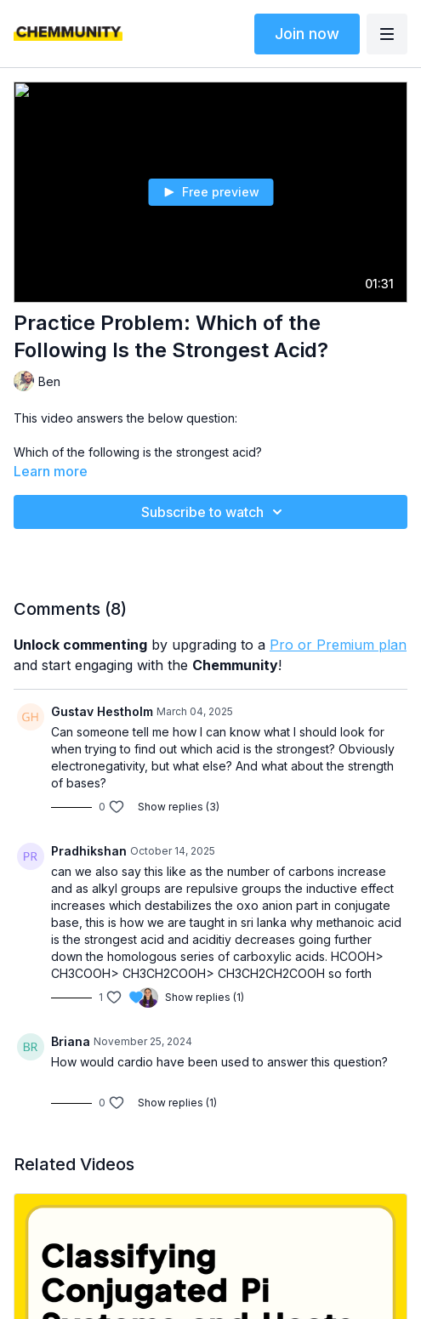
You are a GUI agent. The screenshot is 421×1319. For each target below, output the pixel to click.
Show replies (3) (178, 806)
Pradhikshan (89, 851)
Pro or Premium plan (338, 644)
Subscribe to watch (214, 512)
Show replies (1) (204, 997)
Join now (307, 34)
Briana (70, 1041)
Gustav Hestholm (102, 711)
